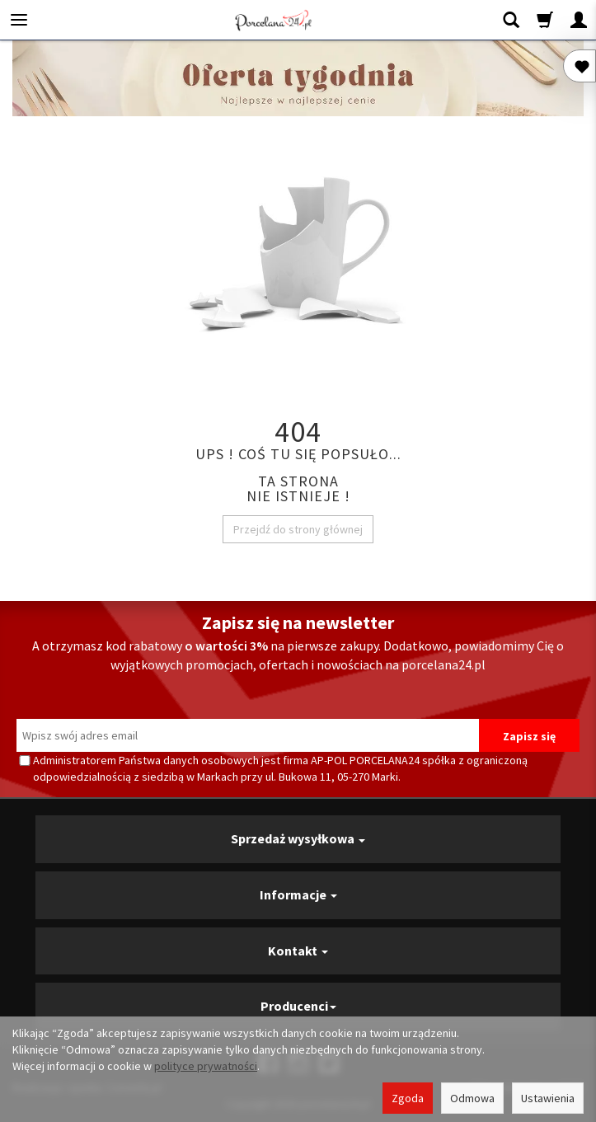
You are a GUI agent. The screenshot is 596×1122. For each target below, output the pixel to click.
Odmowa (472, 1098)
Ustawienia (548, 1098)
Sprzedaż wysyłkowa (298, 838)
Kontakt (298, 950)
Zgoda (408, 1098)
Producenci (298, 1006)
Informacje (298, 894)
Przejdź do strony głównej (298, 529)
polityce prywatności (205, 1066)
